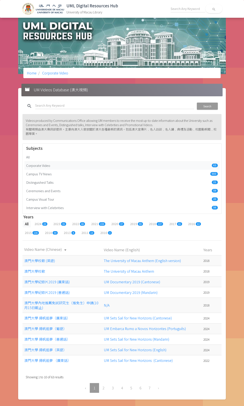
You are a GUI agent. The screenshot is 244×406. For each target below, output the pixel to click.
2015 (32, 232)
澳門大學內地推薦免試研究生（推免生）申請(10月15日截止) (61, 305)
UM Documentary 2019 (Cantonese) (132, 281)
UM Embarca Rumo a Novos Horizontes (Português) (145, 328)
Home (32, 73)
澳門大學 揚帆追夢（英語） (45, 349)
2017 (175, 224)
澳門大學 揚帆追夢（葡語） (45, 328)
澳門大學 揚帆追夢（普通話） (47, 339)
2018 (156, 224)
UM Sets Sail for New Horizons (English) (135, 349)
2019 (136, 224)
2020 (117, 224)
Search (207, 106)
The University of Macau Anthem (129, 271)
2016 (194, 224)
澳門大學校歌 (34, 271)
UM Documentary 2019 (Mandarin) (131, 292)
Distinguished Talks (122, 182)
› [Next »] (158, 387)
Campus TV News (122, 173)
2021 (98, 224)
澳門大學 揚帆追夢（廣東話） (47, 318)
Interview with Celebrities (122, 207)
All (28, 157)
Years (208, 249)
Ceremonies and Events (122, 190)
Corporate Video (54, 73)
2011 (88, 232)
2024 (41, 224)
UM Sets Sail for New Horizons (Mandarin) (136, 339)
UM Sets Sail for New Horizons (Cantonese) (138, 318)
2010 (106, 232)
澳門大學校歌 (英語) (39, 260)
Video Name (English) (122, 249)
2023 (59, 224)
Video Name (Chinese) (46, 249)
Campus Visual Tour (122, 199)
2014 (51, 232)
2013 (69, 232)
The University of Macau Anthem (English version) (142, 260)
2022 (78, 224)
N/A (106, 305)
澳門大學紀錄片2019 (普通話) (47, 292)
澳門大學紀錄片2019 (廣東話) (47, 281)
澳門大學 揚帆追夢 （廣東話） (47, 360)
